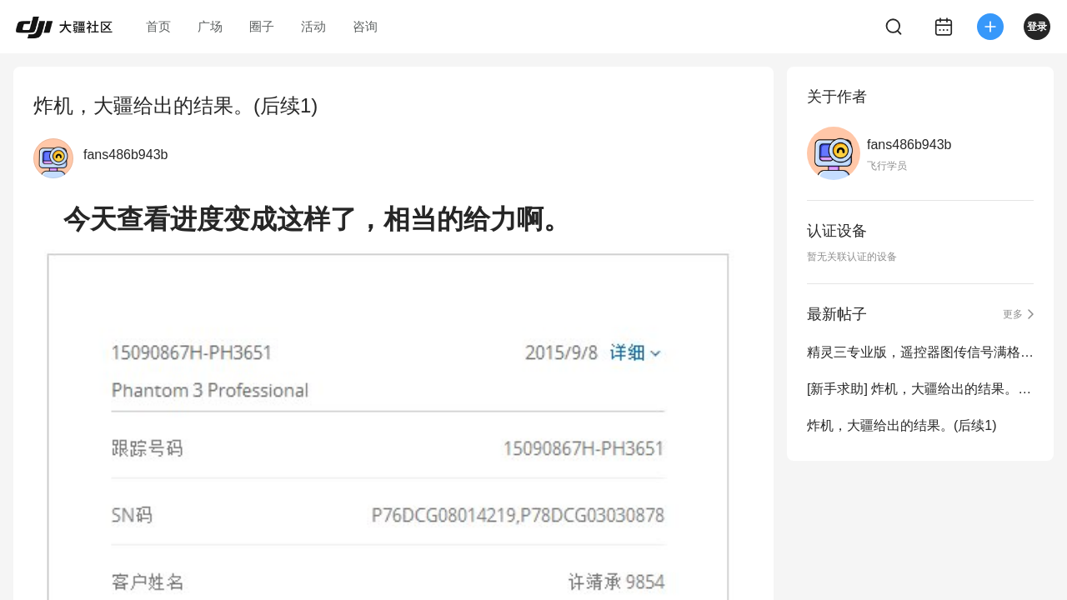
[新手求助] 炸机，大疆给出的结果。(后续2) (920, 389)
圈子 (261, 26)
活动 (313, 26)
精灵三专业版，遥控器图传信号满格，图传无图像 (920, 352)
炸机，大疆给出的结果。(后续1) (902, 425)
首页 (158, 26)
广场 (210, 26)
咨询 (365, 26)
